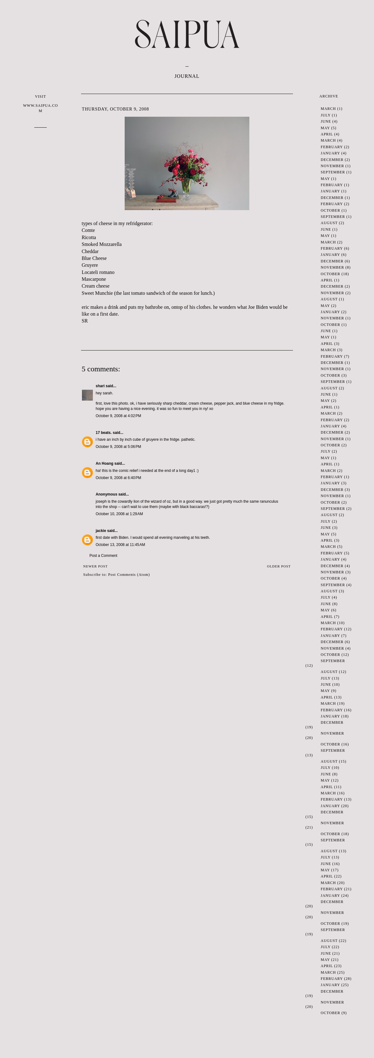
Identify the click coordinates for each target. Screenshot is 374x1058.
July (326, 115)
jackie (101, 531)
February (332, 147)
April (327, 134)
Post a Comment (103, 555)
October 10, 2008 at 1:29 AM (119, 514)
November (332, 166)
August (329, 223)
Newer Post (95, 566)
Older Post (279, 566)
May (325, 128)
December (332, 160)
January (330, 153)
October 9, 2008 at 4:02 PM (118, 416)
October (330, 210)
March (328, 108)
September (333, 172)
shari (100, 386)
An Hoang (104, 463)
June (326, 121)
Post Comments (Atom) (129, 574)
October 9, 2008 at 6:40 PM (118, 478)
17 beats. (104, 432)
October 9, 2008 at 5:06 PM (118, 446)
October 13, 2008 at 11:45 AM (120, 545)
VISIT (40, 103)
